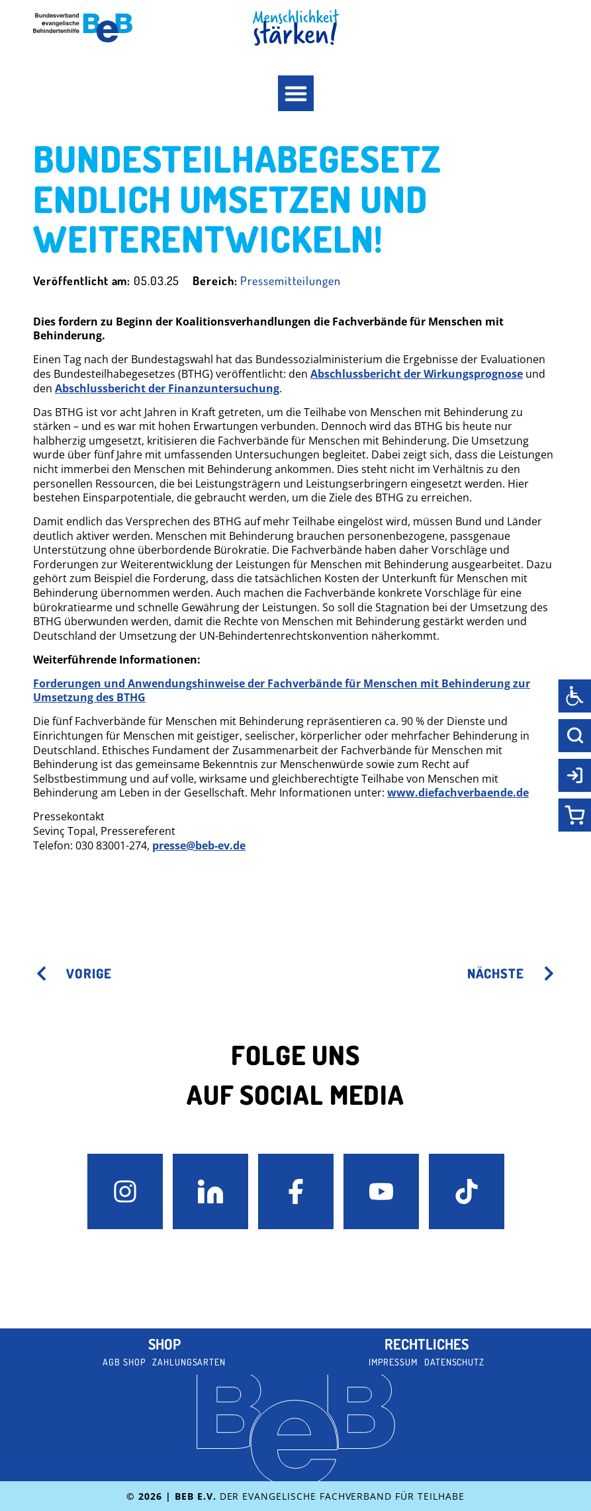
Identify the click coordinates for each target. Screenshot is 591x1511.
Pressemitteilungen (290, 280)
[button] (296, 93)
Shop (164, 1343)
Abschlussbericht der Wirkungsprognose (416, 374)
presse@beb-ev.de (199, 846)
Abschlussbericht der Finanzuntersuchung (167, 389)
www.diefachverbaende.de (458, 793)
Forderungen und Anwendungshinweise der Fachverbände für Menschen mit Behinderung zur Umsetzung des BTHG (281, 691)
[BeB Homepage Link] (296, 27)
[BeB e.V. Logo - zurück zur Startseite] (82, 27)
